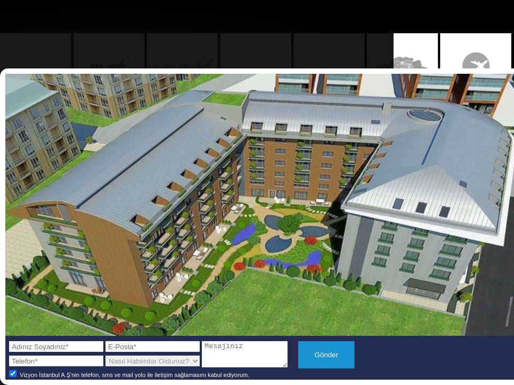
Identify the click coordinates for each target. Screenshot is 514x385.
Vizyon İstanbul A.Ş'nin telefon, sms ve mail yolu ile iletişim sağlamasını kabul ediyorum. (128, 378)
